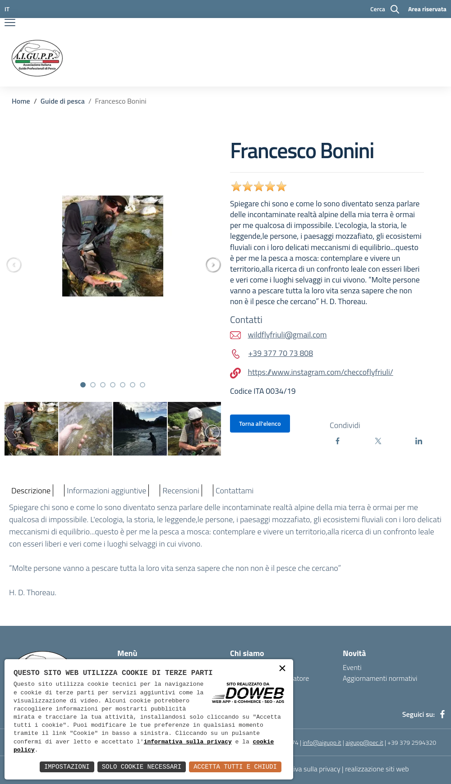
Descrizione (31, 490)
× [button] (282, 669)
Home (21, 101)
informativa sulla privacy (188, 742)
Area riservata (427, 9)
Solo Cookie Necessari (141, 766)
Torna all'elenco (260, 423)
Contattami (234, 490)
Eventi (352, 667)
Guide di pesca (63, 101)
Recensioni (180, 490)
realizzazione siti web (377, 768)
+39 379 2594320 (411, 742)
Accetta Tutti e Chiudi (235, 766)
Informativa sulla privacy (304, 768)
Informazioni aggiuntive (106, 490)
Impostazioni (67, 766)
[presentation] (216, 264)
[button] (83, 384)
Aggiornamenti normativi (380, 678)
